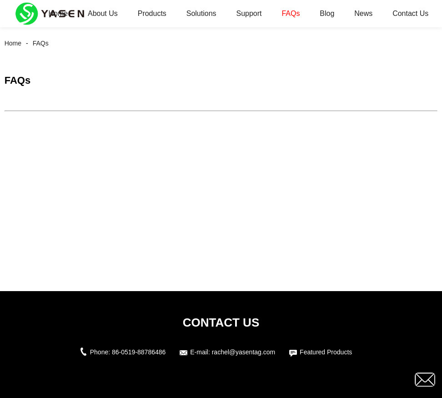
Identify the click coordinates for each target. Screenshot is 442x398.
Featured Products (326, 352)
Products (152, 13)
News (363, 13)
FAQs (290, 13)
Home (58, 13)
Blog (327, 13)
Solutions (201, 13)
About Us (103, 13)
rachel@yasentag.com (244, 352)
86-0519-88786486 (139, 352)
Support (248, 13)
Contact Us (410, 13)
